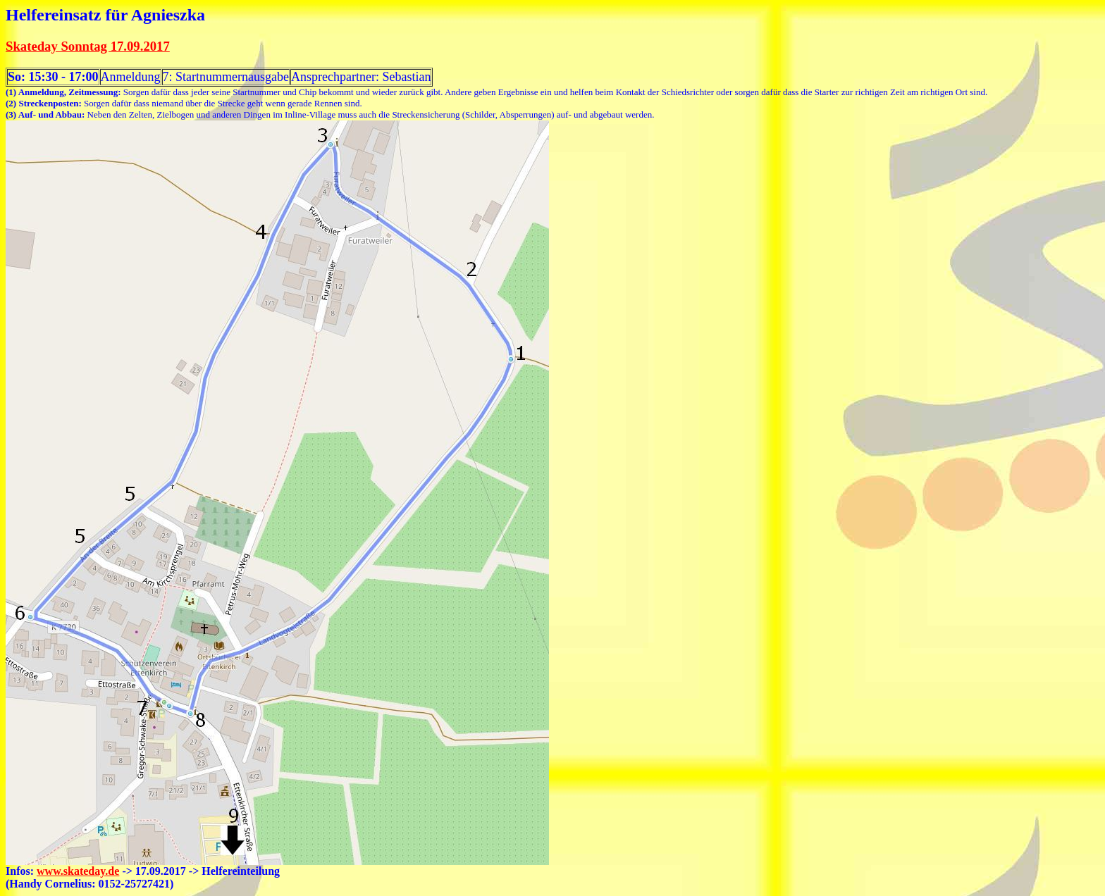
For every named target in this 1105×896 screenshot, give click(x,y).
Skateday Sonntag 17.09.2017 (88, 46)
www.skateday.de (78, 871)
